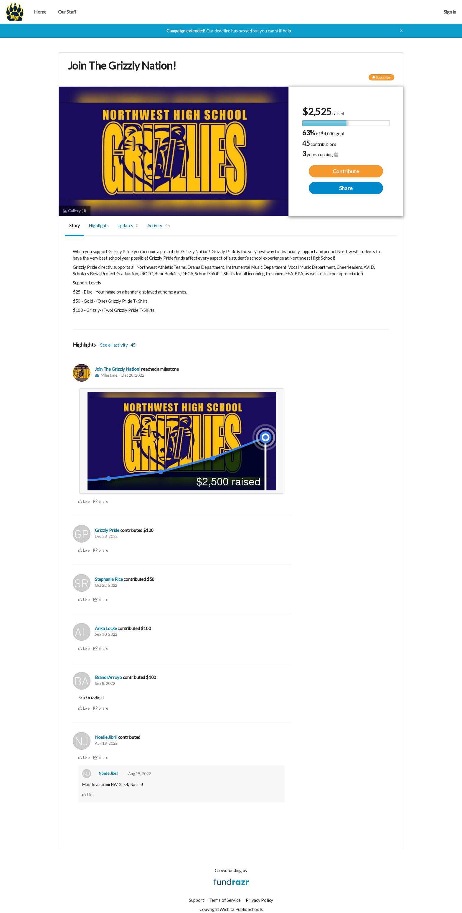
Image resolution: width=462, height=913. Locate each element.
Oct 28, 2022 (106, 584)
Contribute (346, 171)
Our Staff (67, 11)
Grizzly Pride (107, 530)
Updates (128, 225)
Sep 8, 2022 (105, 682)
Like (84, 501)
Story (74, 225)
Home (40, 11)
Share (346, 187)
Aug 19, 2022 (106, 741)
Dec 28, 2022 (132, 375)
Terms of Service (224, 898)
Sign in (450, 11)
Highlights (99, 225)
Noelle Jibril (106, 736)
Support (196, 898)
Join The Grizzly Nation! (118, 369)
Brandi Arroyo (108, 676)
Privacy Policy (259, 898)
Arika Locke (106, 627)
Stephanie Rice (109, 578)
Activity (158, 225)
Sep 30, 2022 (106, 633)
